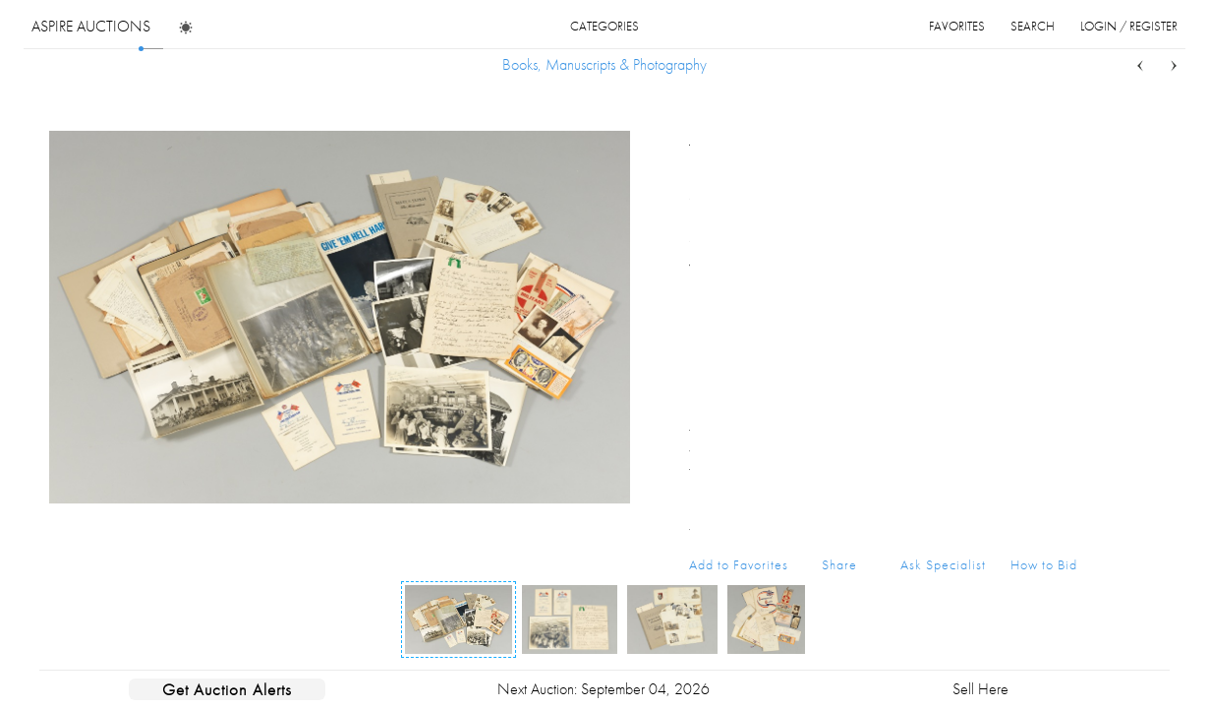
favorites (957, 26)
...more (1062, 199)
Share (839, 564)
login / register (1129, 26)
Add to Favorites (738, 564)
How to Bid (1043, 564)
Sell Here (980, 688)
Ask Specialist (943, 564)
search (1032, 26)
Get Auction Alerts (227, 689)
